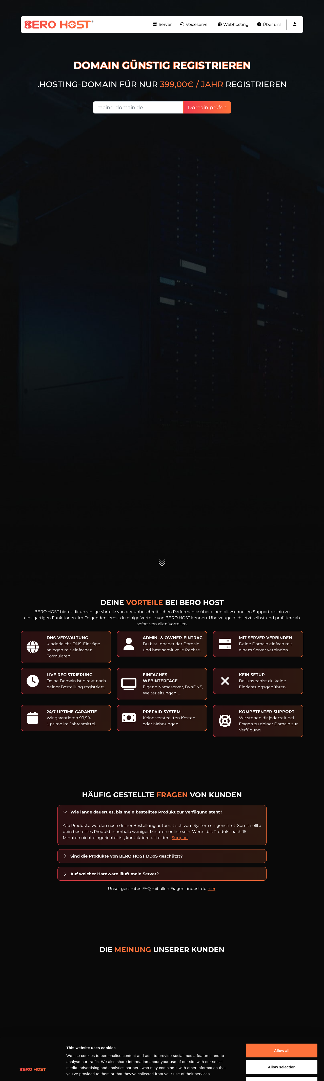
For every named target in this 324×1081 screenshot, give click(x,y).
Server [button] (162, 24)
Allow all (282, 1014)
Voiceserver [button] (194, 24)
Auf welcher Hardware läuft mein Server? (114, 873)
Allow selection (281, 1031)
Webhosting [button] (233, 24)
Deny (282, 1048)
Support (180, 837)
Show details (265, 1071)
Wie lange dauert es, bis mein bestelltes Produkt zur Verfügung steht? (146, 812)
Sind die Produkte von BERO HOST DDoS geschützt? (126, 856)
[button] (294, 25)
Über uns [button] (269, 24)
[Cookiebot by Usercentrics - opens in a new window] (33, 1071)
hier (211, 888)
